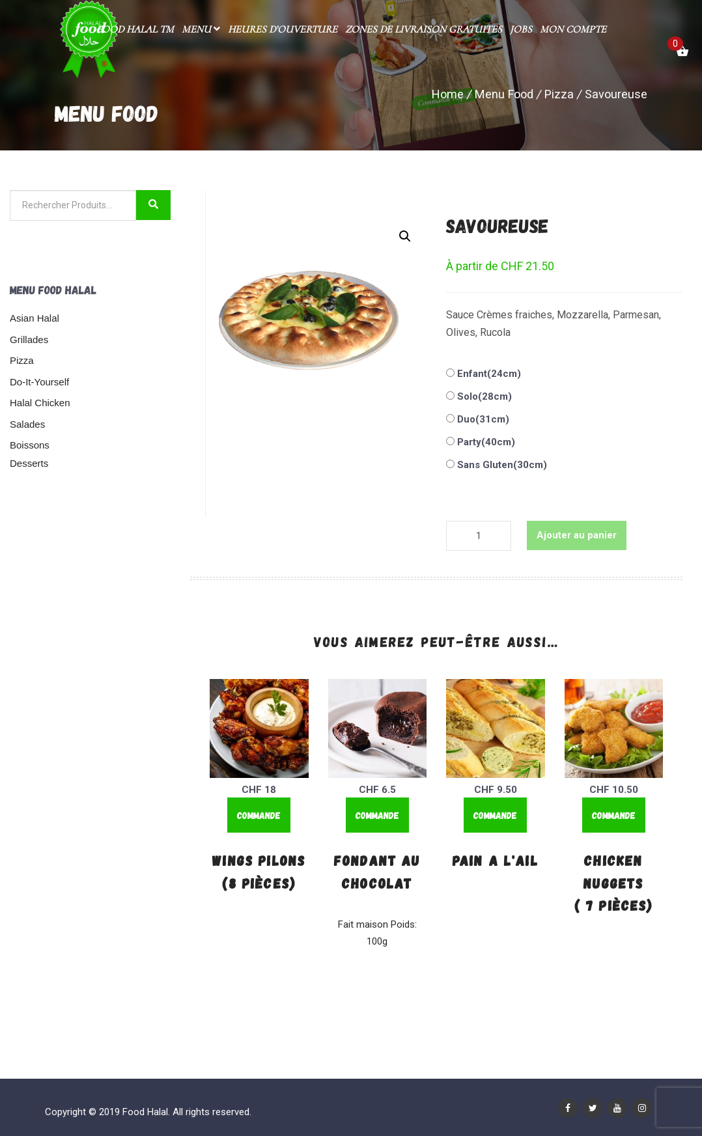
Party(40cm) (485, 442)
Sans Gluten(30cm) (501, 465)
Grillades (29, 339)
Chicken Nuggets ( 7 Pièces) (613, 882)
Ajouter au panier (577, 535)
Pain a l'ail (496, 860)
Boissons (29, 444)
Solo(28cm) (483, 396)
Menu (201, 29)
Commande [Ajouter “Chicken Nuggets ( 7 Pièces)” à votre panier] (614, 815)
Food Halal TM (135, 29)
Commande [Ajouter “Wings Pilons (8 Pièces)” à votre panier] (259, 815)
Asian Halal (34, 318)
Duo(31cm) (482, 419)
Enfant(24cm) (488, 374)
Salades (27, 424)
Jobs (521, 29)
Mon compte (573, 29)
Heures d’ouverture (282, 29)
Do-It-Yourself (39, 381)
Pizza (559, 94)
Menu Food (504, 94)
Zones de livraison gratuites (423, 29)
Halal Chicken (40, 402)
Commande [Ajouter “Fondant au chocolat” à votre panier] (377, 815)
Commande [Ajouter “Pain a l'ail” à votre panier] (495, 815)
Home (448, 94)
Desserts (29, 463)
